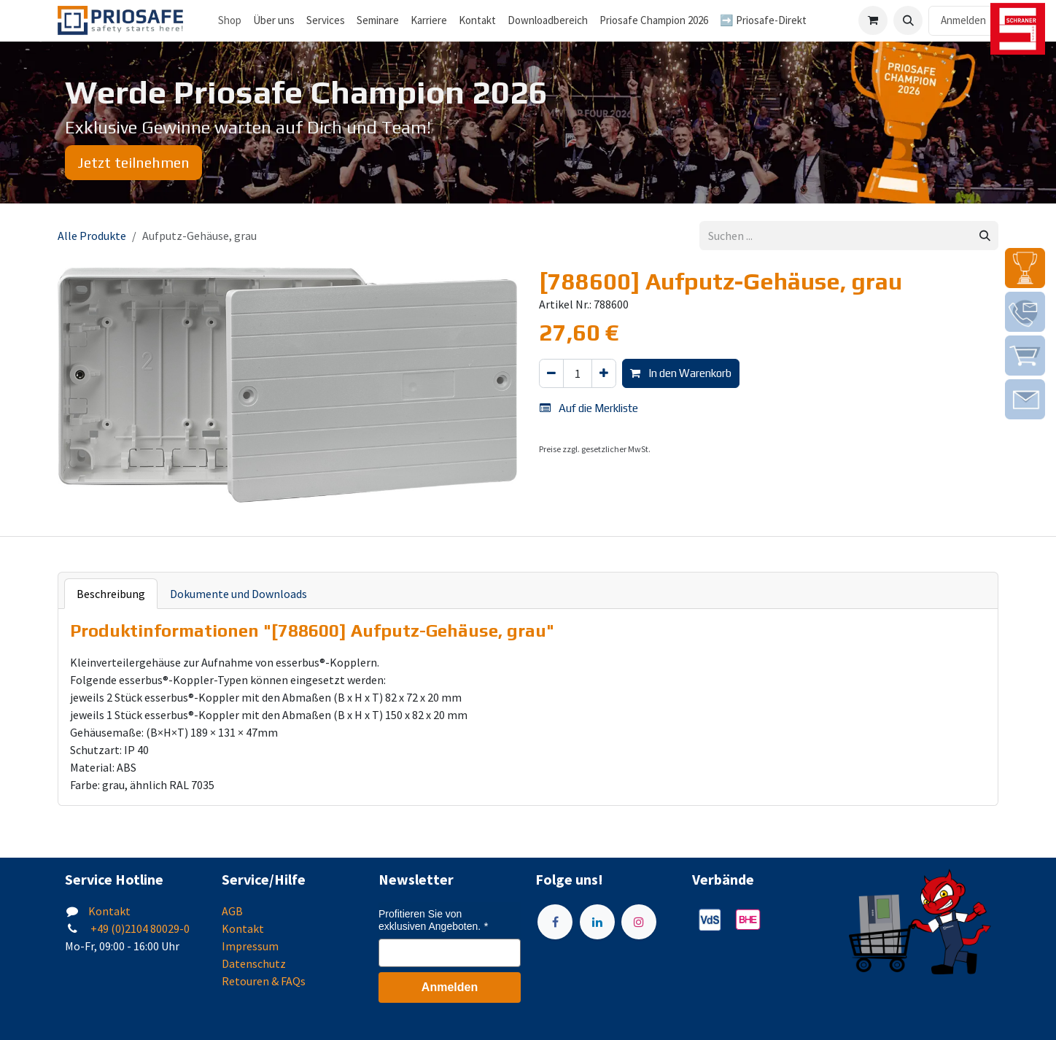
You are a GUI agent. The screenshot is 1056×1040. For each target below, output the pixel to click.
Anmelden (963, 20)
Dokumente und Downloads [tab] (238, 593)
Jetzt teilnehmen (133, 162)
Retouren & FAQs (264, 981)
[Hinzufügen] (603, 374)
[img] (1025, 268)
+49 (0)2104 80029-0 (139, 928)
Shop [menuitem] (229, 20)
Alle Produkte (92, 235)
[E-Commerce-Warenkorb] (873, 20)
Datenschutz (254, 963)
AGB (232, 911)
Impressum (250, 946)
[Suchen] (984, 236)
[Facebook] (554, 921)
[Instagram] (638, 921)
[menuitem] (273, 21)
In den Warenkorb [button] (680, 373)
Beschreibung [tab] (111, 593)
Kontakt (109, 911)
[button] (908, 20)
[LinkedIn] (597, 921)
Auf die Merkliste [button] (589, 408)
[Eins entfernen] (551, 374)
